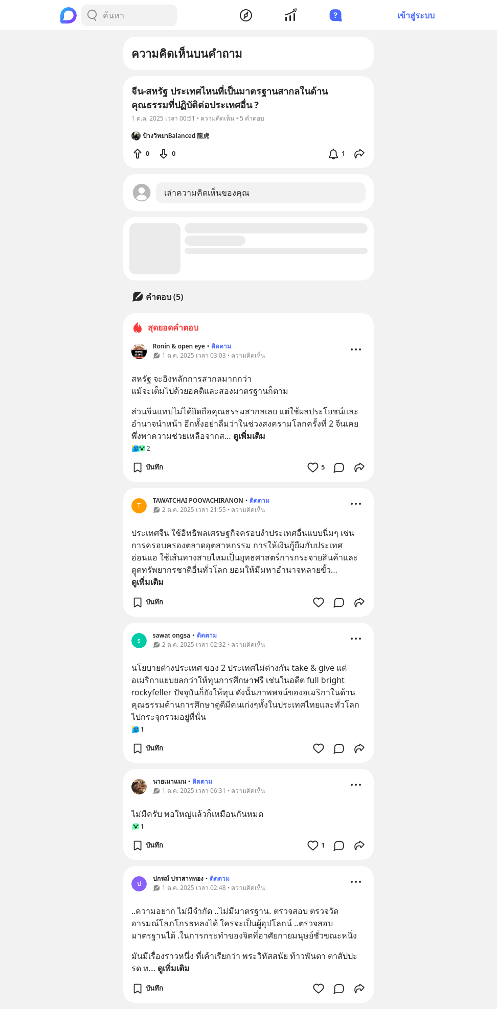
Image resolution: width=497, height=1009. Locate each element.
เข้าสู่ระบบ (416, 15)
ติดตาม (221, 346)
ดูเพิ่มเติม (249, 435)
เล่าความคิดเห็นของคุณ (207, 192)
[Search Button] (92, 15)
